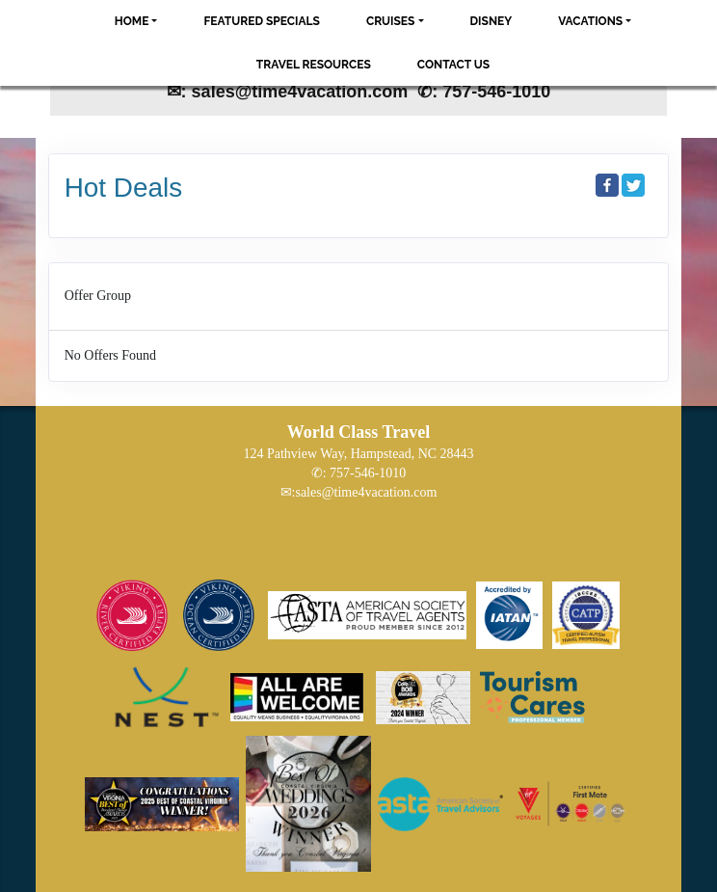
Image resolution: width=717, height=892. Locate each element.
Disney (491, 21)
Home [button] (132, 21)
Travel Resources (313, 64)
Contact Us (453, 64)
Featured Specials (261, 21)
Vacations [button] (590, 21)
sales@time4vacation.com (366, 492)
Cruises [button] (390, 21)
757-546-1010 (368, 473)
